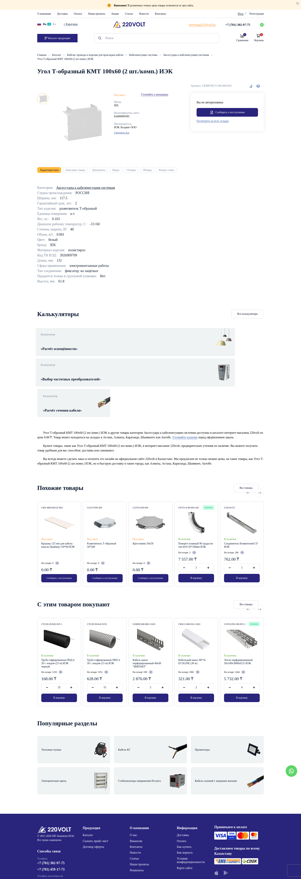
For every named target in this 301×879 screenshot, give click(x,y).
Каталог (57, 55)
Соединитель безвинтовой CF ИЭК (241, 504)
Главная (42, 55)
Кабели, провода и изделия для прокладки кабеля (95, 55)
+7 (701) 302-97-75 (50, 806)
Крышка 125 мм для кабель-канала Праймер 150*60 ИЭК (58, 504)
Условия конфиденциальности (191, 801)
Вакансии (136, 782)
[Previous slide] (248, 446)
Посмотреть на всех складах (213, 122)
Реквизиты (137, 811)
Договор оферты (93, 788)
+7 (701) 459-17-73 (50, 813)
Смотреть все (121, 132)
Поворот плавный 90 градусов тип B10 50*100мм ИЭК (195, 504)
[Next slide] (259, 446)
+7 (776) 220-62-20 (50, 828)
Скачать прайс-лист (95, 782)
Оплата (78, 13)
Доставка (62, 13)
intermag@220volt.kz (50, 838)
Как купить (184, 788)
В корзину (196, 536)
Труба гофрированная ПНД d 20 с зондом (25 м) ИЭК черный (57, 622)
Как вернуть (185, 794)
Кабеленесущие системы (143, 55)
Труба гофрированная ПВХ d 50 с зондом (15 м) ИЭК (103, 621)
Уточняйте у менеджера (154, 94)
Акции (115, 13)
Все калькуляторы (247, 316)
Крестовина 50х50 (143, 502)
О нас (133, 776)
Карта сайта (184, 809)
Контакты (160, 13)
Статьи (129, 13)
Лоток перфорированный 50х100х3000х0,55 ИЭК (238, 621)
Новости (144, 13)
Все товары (224, 446)
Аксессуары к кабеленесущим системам (186, 55)
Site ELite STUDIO (174, 870)
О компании (44, 13)
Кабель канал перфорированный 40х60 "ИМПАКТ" (147, 622)
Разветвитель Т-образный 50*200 (101, 504)
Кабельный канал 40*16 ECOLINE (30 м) (192, 621)
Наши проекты (96, 13)
